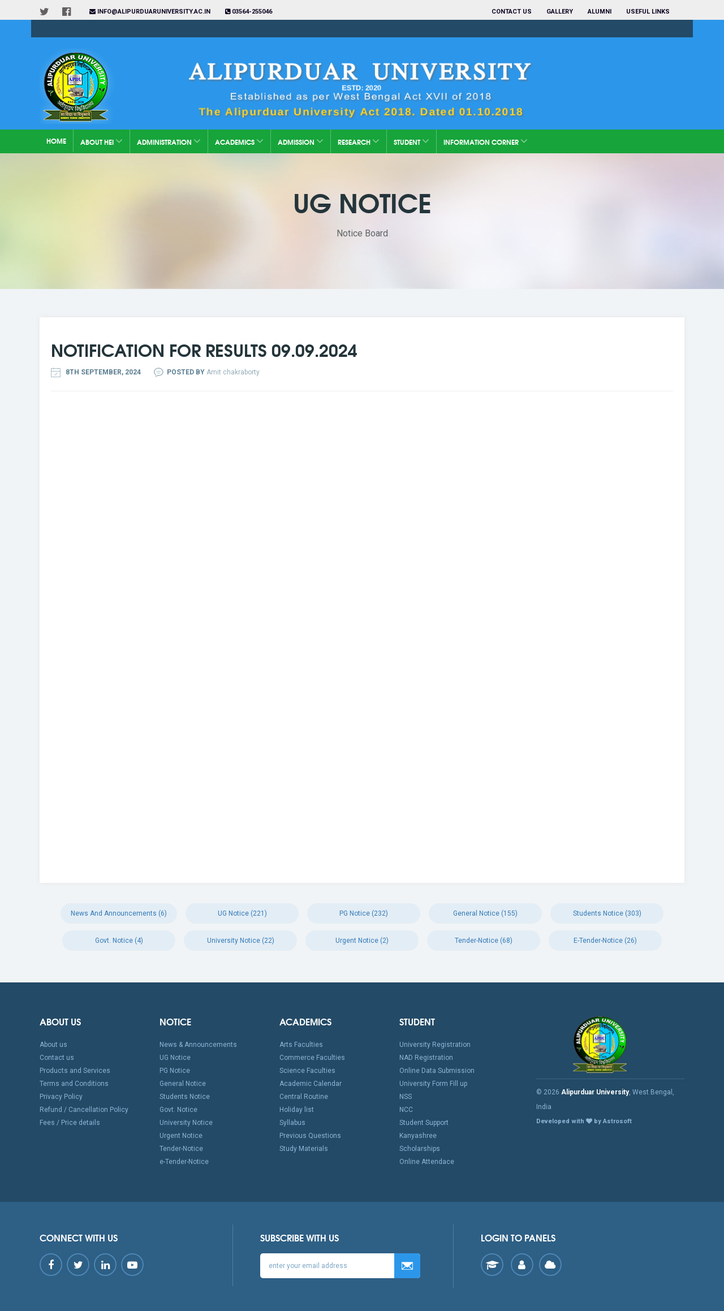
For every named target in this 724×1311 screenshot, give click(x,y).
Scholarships (419, 1149)
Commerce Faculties (312, 1058)
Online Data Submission (437, 1071)
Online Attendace (426, 1162)
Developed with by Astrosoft (584, 1121)
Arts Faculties (301, 1045)
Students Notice (185, 1097)
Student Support (424, 1123)
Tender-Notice (181, 1149)
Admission (301, 141)
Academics (239, 141)
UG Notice (175, 1058)
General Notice (183, 1084)
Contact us (512, 11)
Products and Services (75, 1071)
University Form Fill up (433, 1084)
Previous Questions (310, 1136)
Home (56, 140)
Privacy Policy (61, 1097)
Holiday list (296, 1110)
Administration (169, 141)
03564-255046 (248, 11)
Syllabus (292, 1123)
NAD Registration (426, 1058)
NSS (405, 1097)
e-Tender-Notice (184, 1162)
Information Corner (485, 141)
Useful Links (648, 11)
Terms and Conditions (74, 1084)
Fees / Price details (70, 1123)
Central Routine (303, 1097)
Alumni (599, 11)
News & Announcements (198, 1045)
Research (359, 141)
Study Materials (303, 1149)
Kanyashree (418, 1136)
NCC (406, 1110)
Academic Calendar (310, 1084)
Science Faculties (307, 1071)
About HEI (101, 141)
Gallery (559, 11)
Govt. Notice (178, 1110)
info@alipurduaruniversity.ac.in (149, 11)
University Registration (435, 1045)
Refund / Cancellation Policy (84, 1110)
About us (53, 1045)
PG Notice (175, 1071)
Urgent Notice (181, 1136)
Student (411, 141)
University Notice (186, 1123)
